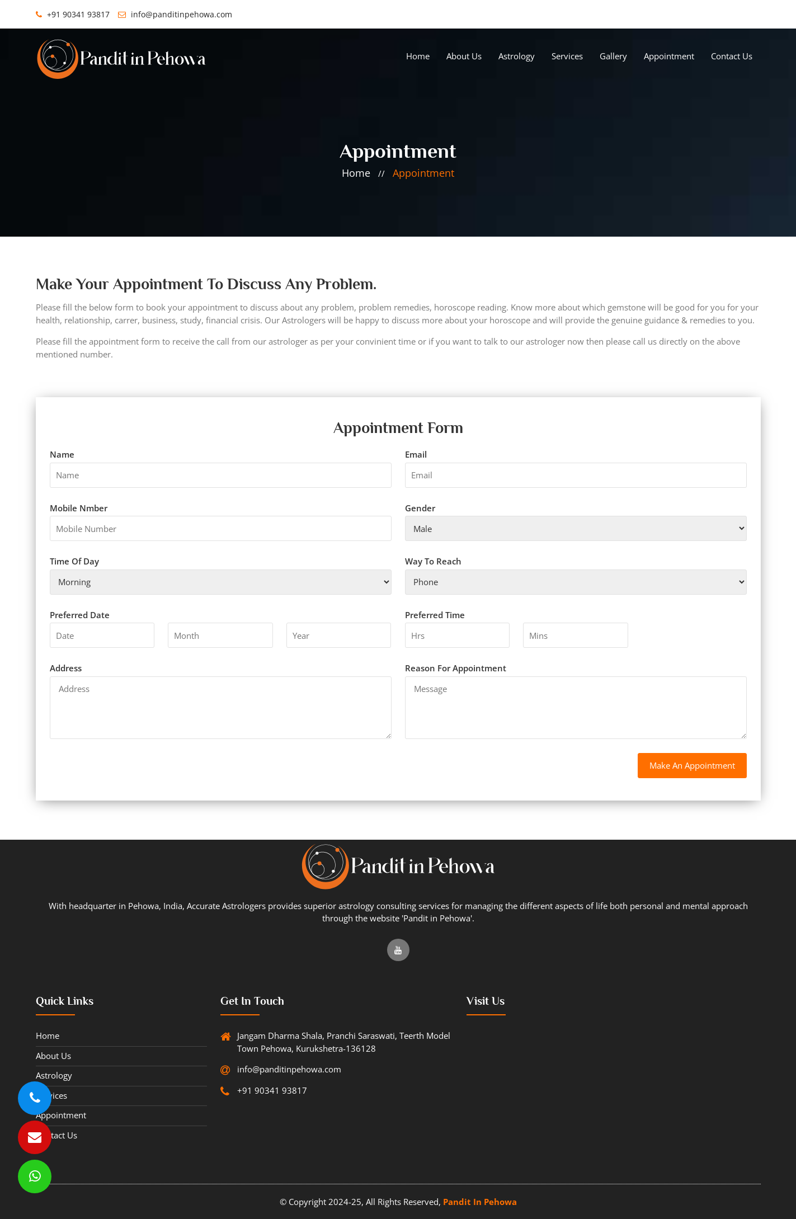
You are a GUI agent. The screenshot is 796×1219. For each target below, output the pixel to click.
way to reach (433, 561)
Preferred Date (80, 614)
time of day (74, 561)
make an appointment (692, 765)
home (356, 173)
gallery (613, 56)
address (66, 668)
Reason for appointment (455, 668)
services (567, 56)
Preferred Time (435, 614)
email (416, 454)
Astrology (516, 56)
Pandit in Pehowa (480, 1201)
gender (420, 508)
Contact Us (731, 56)
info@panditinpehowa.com (175, 14)
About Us (464, 56)
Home (418, 56)
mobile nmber (78, 508)
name (62, 454)
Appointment (669, 56)
